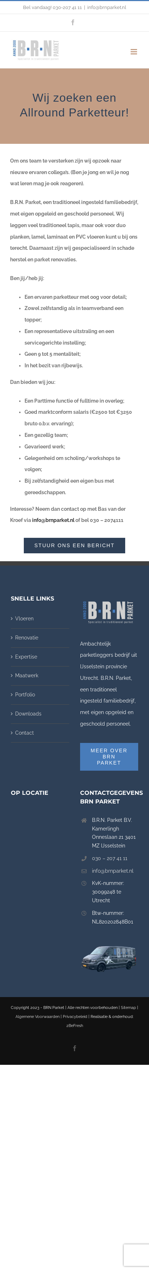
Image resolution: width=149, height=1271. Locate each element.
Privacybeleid (75, 1016)
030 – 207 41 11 (109, 858)
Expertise (26, 657)
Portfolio (25, 695)
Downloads (28, 714)
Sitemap (128, 1007)
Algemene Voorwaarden (38, 1016)
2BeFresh (74, 1025)
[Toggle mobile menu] (134, 52)
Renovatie (26, 638)
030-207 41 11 (67, 7)
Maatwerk (26, 675)
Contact (24, 733)
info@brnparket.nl (106, 7)
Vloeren (24, 618)
